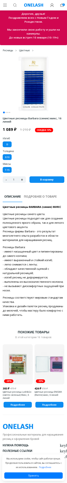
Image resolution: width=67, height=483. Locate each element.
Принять (33, 475)
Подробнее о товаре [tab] (40, 196)
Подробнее (45, 467)
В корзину (47, 179)
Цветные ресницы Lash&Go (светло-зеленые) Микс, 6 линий (17, 395)
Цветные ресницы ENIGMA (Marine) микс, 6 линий (48, 393)
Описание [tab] (12, 196)
